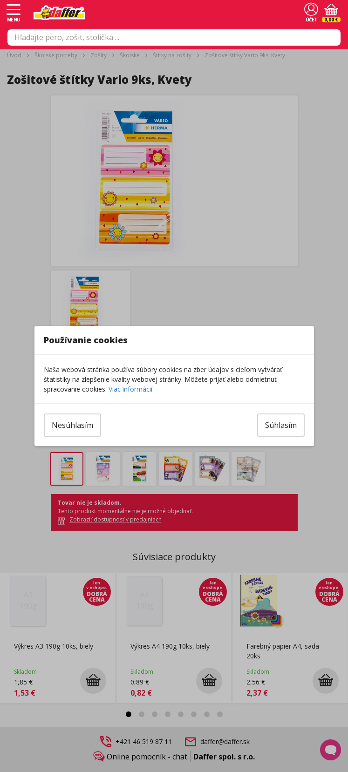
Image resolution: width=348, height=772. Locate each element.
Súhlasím (281, 425)
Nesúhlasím (72, 425)
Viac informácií (130, 389)
